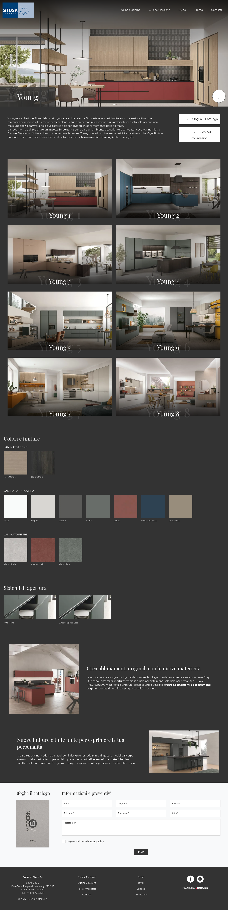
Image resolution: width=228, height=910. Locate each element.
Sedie (141, 877)
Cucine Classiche (159, 9)
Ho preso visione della (85, 841)
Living (182, 9)
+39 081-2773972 (35, 893)
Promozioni (141, 895)
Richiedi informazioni (199, 134)
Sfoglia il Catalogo (199, 119)
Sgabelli (141, 889)
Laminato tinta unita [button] (19, 491)
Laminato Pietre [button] (16, 535)
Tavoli (141, 883)
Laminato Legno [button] (15, 447)
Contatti (216, 9)
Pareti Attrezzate (87, 889)
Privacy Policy (97, 841)
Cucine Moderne (129, 9)
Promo (198, 9)
